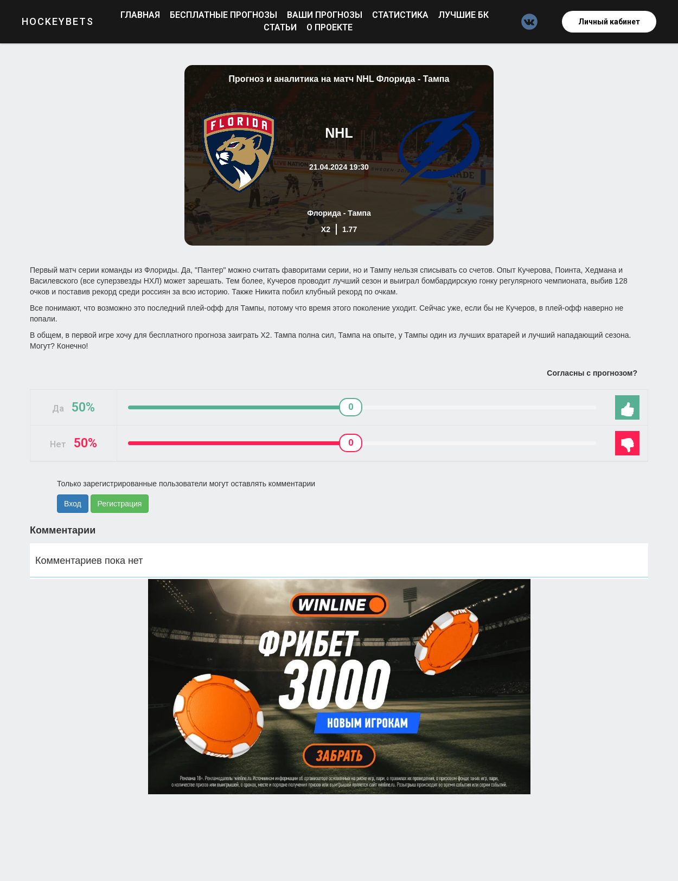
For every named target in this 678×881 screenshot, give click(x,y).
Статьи (281, 27)
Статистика (401, 15)
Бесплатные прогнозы (224, 15)
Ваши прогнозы (325, 15)
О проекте (329, 27)
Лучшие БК (463, 15)
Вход (72, 503)
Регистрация (120, 503)
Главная (141, 15)
